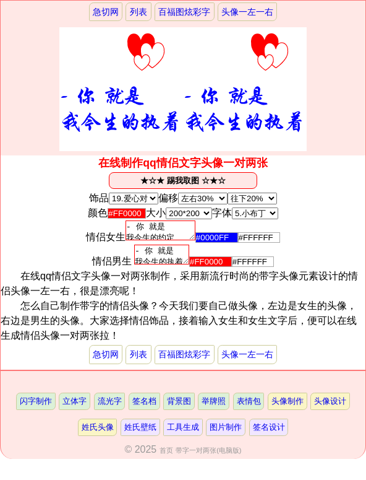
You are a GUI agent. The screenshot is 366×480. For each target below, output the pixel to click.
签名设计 (269, 434)
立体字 (74, 408)
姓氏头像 (98, 434)
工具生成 (183, 434)
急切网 (106, 12)
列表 (138, 12)
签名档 (144, 408)
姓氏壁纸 (140, 434)
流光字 (110, 408)
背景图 (179, 408)
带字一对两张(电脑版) (208, 457)
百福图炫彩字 (184, 12)
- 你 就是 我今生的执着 (162, 260)
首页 (166, 457)
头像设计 (330, 408)
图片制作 (226, 434)
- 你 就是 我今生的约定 (160, 232)
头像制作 (287, 408)
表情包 (249, 408)
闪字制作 (36, 408)
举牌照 (214, 408)
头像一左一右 (247, 12)
